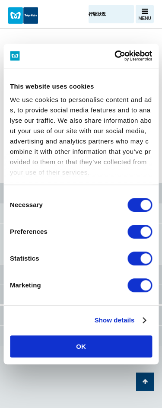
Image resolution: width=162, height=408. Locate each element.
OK (81, 346)
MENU (144, 18)
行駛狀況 (97, 14)
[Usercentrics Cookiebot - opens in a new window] (115, 55)
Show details (115, 320)
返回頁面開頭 (145, 382)
